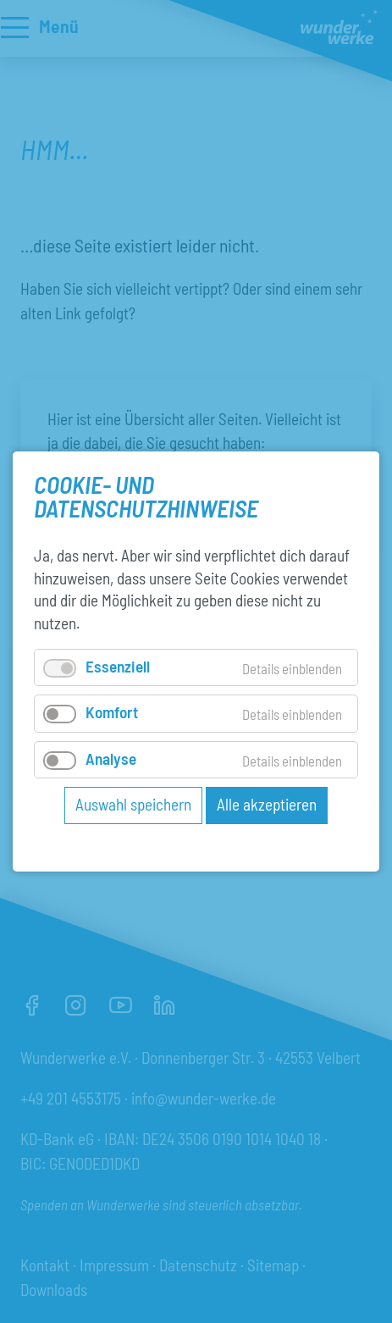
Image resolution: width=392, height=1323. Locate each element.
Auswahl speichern (133, 804)
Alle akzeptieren (267, 804)
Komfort (112, 712)
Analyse (111, 757)
